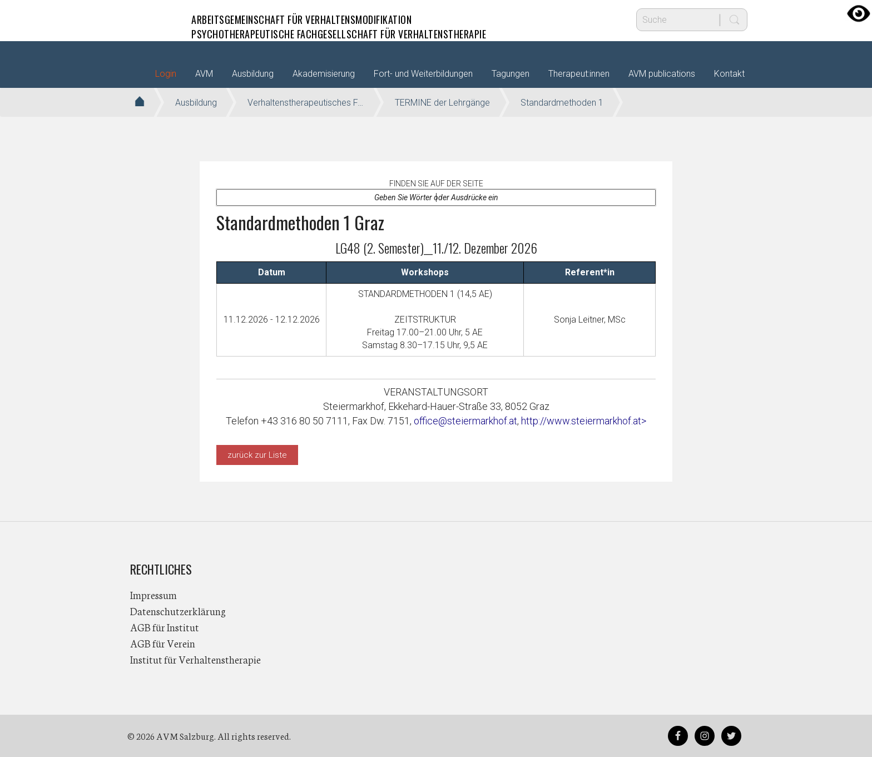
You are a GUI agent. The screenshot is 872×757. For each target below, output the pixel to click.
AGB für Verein (162, 643)
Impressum (153, 594)
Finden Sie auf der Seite (436, 183)
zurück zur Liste (257, 455)
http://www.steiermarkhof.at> (583, 421)
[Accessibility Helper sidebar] (858, 13)
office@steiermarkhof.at (465, 421)
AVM (152, 19)
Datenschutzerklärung (178, 610)
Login (165, 73)
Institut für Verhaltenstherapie (195, 659)
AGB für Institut (164, 627)
